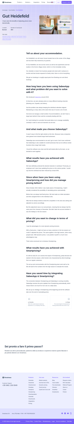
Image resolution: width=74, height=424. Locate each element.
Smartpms (31, 389)
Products (20, 2)
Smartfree (54, 389)
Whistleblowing (46, 421)
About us (65, 387)
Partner (65, 392)
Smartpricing (31, 392)
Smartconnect (32, 385)
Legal (53, 421)
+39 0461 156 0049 (9, 385)
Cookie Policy (37, 421)
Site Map (69, 421)
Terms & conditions (61, 421)
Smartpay (30, 387)
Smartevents (55, 392)
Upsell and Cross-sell (44, 389)
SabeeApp (38, 97)
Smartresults (31, 398)
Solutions (28, 2)
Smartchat (31, 382)
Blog (53, 380)
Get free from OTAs (44, 382)
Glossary (54, 387)
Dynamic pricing (43, 385)
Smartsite (30, 396)
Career (64, 389)
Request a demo (67, 380)
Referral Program (67, 385)
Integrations (36, 2)
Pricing (43, 2)
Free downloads (56, 385)
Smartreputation (32, 394)
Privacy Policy (29, 421)
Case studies (55, 382)
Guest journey (42, 387)
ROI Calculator (66, 382)
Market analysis (43, 380)
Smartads (30, 380)
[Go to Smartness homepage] (6, 2)
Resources (50, 2)
